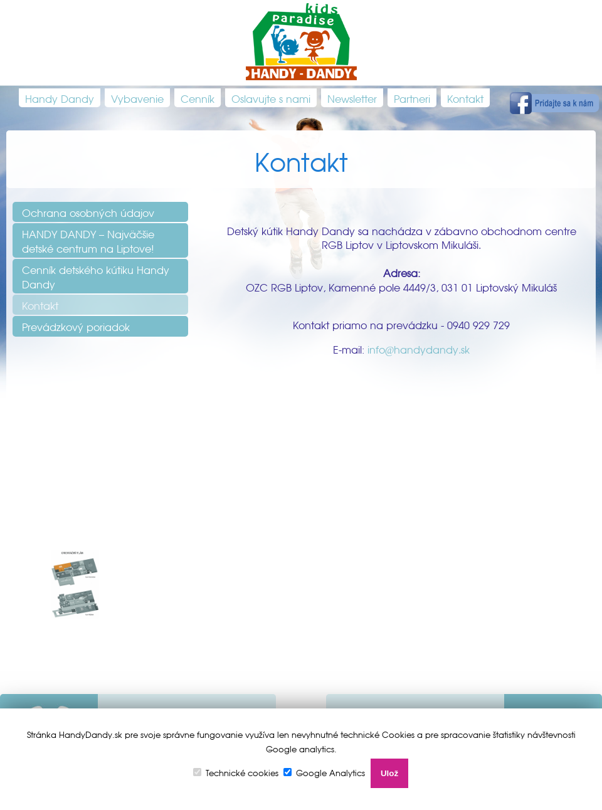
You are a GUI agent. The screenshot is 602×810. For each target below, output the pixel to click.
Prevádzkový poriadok (76, 326)
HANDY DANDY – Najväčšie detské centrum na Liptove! (88, 240)
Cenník (197, 98)
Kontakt (465, 98)
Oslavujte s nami (270, 98)
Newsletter (352, 98)
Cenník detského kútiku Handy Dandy (95, 276)
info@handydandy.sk (418, 348)
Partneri (412, 98)
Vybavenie (137, 98)
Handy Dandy (59, 98)
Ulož (389, 773)
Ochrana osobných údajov (88, 212)
